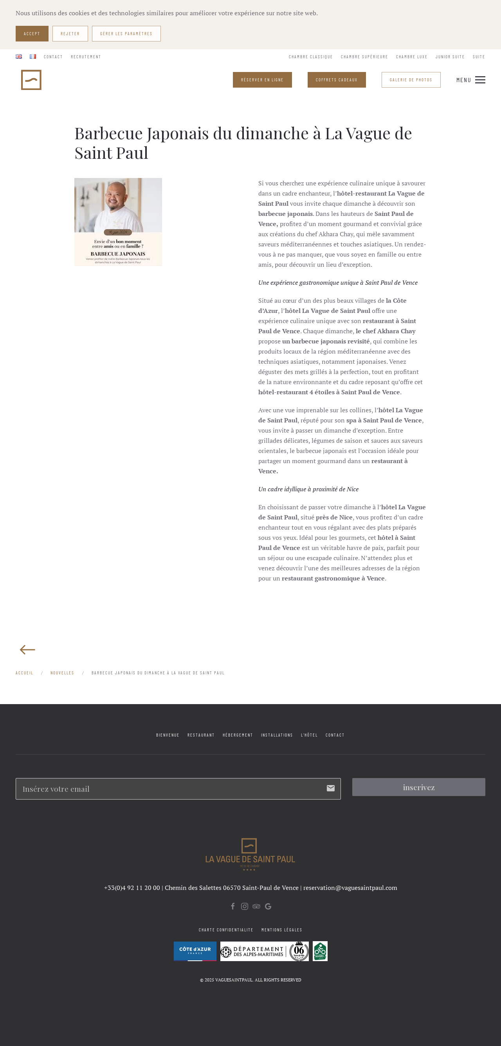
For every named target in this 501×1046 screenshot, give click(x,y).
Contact (53, 56)
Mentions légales (282, 929)
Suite (479, 56)
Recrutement (86, 56)
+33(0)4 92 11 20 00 (132, 887)
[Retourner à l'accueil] (32, 79)
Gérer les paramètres (126, 33)
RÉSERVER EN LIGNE (262, 79)
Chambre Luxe (412, 56)
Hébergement (238, 734)
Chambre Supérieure (364, 56)
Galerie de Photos (411, 79)
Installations (277, 734)
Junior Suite (450, 56)
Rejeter (70, 33)
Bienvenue (168, 734)
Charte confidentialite (226, 929)
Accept (32, 33)
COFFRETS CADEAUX (337, 79)
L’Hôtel (309, 734)
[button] (470, 79)
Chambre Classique (311, 56)
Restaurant (201, 734)
